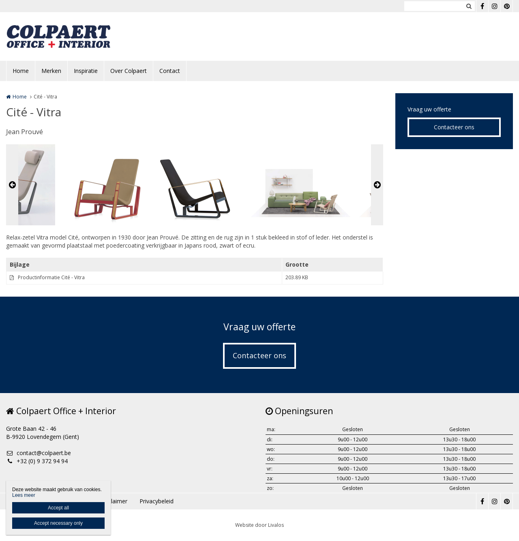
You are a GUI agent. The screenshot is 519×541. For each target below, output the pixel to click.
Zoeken (469, 6)
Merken (51, 71)
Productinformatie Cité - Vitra (51, 277)
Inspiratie (86, 71)
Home (21, 71)
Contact (169, 71)
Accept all (58, 508)
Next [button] (377, 184)
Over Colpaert (128, 71)
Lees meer (23, 495)
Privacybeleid (156, 501)
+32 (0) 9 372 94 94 (37, 461)
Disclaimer (113, 501)
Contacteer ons (454, 127)
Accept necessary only (58, 523)
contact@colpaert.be (38, 453)
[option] (194, 184)
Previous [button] (12, 184)
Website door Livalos (259, 525)
